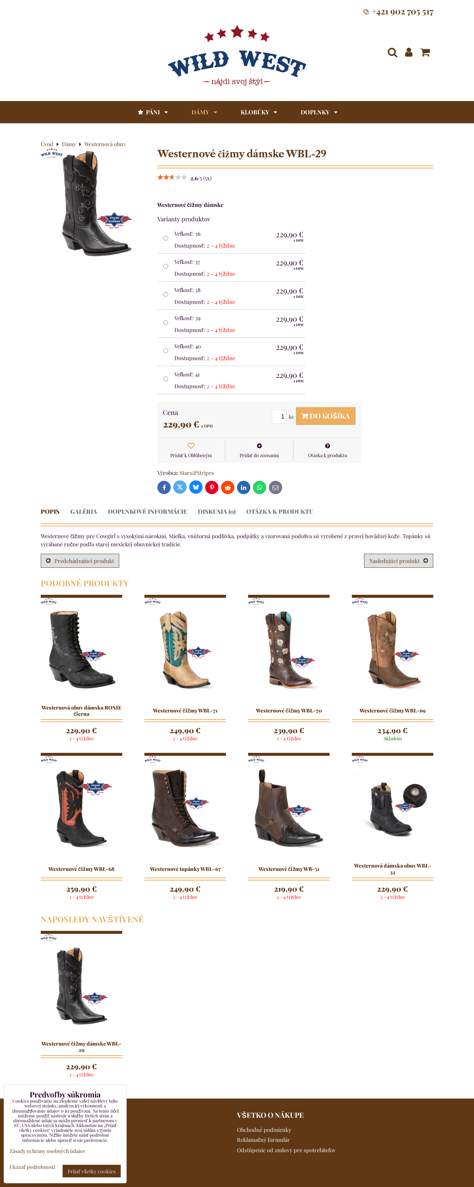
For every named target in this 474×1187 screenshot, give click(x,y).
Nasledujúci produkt (398, 560)
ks (284, 416)
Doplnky (319, 112)
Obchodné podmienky (264, 1129)
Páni (152, 112)
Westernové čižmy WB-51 (289, 869)
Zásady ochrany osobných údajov (48, 1150)
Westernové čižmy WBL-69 (392, 710)
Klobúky (259, 112)
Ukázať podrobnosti (32, 1167)
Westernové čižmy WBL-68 (81, 869)
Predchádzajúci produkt (80, 560)
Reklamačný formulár (263, 1139)
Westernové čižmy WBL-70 (289, 710)
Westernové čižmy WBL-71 (185, 710)
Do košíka (325, 415)
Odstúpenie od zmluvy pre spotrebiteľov (286, 1150)
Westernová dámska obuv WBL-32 (392, 868)
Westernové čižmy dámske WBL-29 (81, 1046)
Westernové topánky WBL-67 (185, 869)
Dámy (204, 112)
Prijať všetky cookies (92, 1171)
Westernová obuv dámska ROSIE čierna (81, 710)
